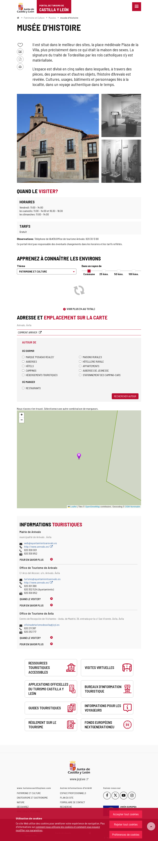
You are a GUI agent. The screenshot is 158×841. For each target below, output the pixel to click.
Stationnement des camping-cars (100, 375)
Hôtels (28, 366)
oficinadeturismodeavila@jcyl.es (42, 624)
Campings (29, 370)
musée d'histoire (69, 17)
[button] (21, 415)
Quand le (30, 599)
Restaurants (31, 388)
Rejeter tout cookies (126, 824)
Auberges (29, 361)
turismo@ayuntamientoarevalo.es (42, 579)
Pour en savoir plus (31, 559)
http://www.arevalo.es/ (38, 546)
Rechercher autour (125, 396)
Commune (89, 274)
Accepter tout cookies (126, 814)
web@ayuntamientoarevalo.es (40, 543)
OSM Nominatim (132, 506)
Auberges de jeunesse (94, 370)
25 (103, 274)
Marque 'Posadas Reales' (38, 357)
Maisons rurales (90, 357)
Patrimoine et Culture (34, 17)
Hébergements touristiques (40, 375)
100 (134, 274)
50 (118, 274)
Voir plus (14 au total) (81, 308)
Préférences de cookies (125, 834)
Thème (21, 266)
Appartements (89, 366)
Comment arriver (28, 332)
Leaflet (72, 506)
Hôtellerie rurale (91, 361)
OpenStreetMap (92, 506)
